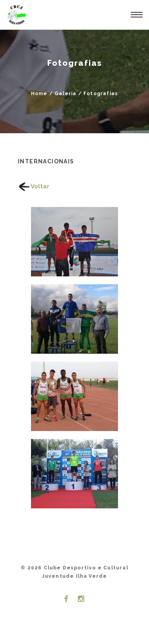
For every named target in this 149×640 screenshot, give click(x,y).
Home (39, 93)
